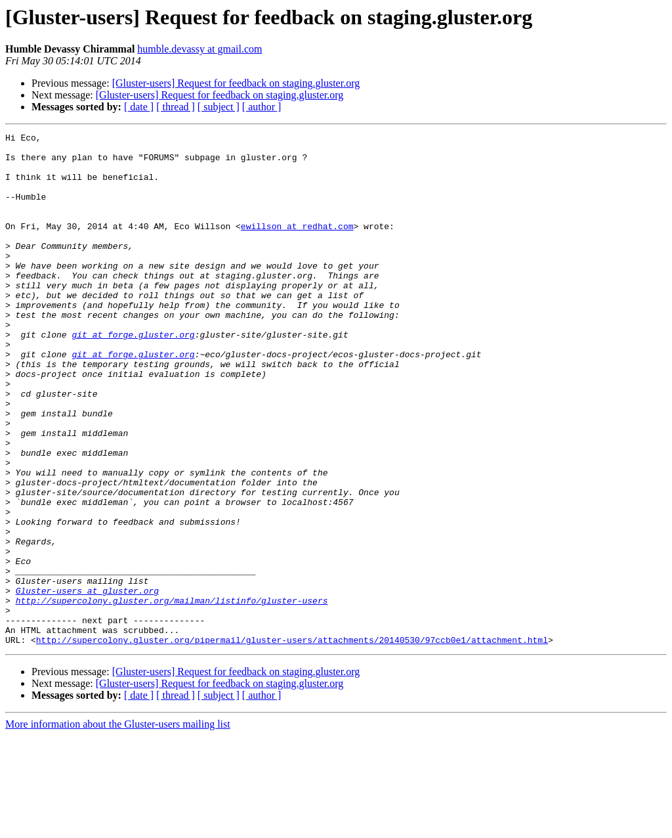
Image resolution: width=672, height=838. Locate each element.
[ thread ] (175, 106)
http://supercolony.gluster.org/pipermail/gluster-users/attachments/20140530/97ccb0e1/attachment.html (292, 742)
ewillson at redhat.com (297, 246)
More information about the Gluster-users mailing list (117, 826)
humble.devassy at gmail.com (199, 49)
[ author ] (262, 106)
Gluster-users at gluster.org (87, 683)
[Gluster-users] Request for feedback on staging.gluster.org (236, 83)
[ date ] (139, 106)
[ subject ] (219, 106)
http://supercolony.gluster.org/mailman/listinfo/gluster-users (172, 695)
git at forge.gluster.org (133, 376)
